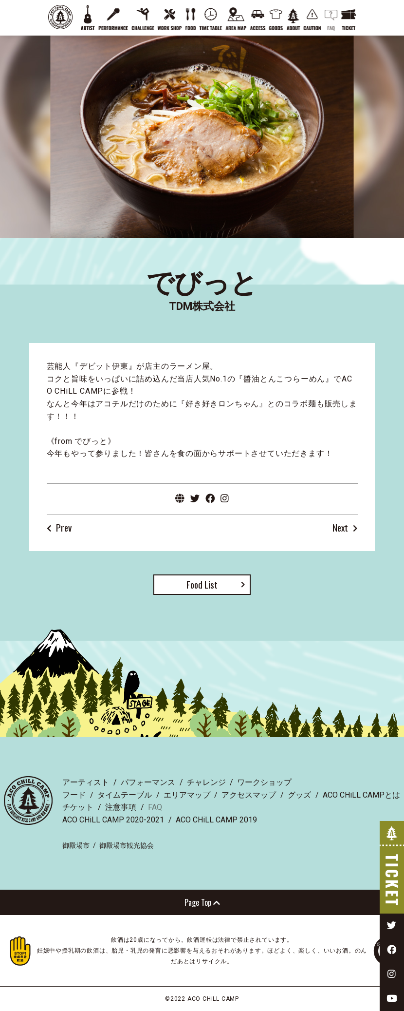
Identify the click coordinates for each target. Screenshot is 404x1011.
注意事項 (120, 807)
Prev (64, 528)
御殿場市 (76, 845)
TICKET (392, 867)
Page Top (202, 902)
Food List (202, 584)
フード (74, 795)
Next (340, 528)
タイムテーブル (124, 795)
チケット (77, 807)
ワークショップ (264, 782)
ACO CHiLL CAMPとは (361, 795)
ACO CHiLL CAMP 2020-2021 (113, 819)
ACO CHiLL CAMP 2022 (60, 17)
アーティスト (85, 782)
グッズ (299, 795)
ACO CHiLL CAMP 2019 (216, 819)
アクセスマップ (248, 795)
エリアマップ (187, 795)
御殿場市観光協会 (126, 845)
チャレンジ (206, 782)
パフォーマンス (148, 782)
